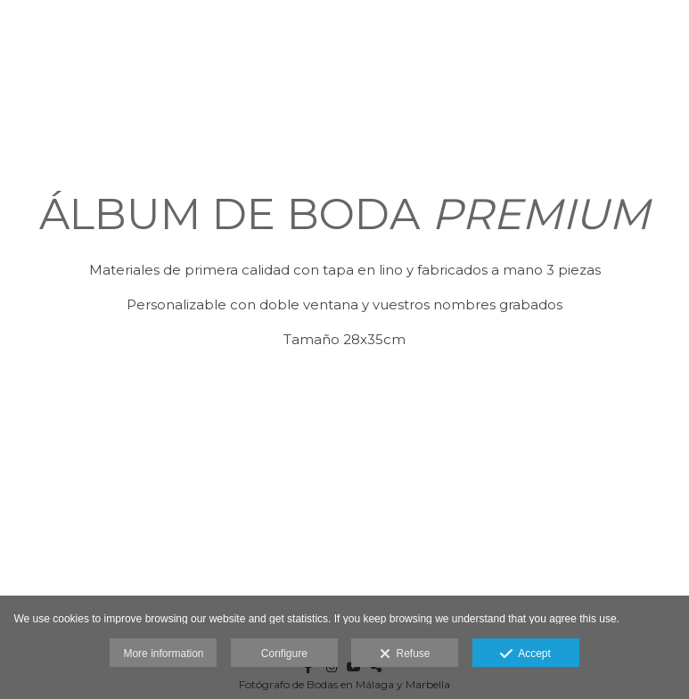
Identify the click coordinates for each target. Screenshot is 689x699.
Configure (284, 653)
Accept (525, 654)
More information (163, 653)
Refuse (405, 654)
